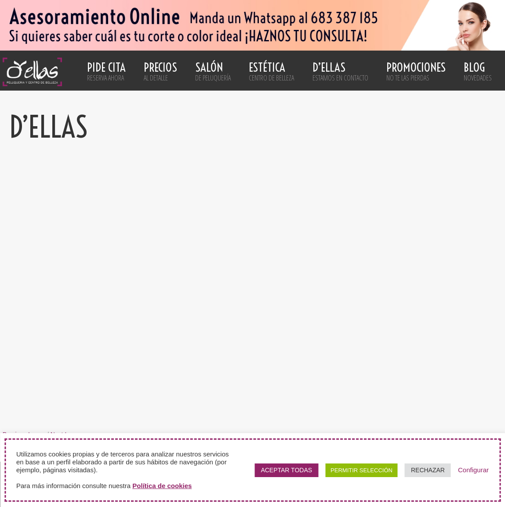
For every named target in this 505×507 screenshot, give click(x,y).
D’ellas (340, 71)
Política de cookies (162, 485)
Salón (213, 71)
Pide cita (106, 71)
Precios (160, 71)
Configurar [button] (473, 470)
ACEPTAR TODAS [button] (286, 470)
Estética (271, 71)
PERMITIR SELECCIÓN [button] (361, 470)
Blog (478, 71)
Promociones (416, 71)
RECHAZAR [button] (428, 470)
